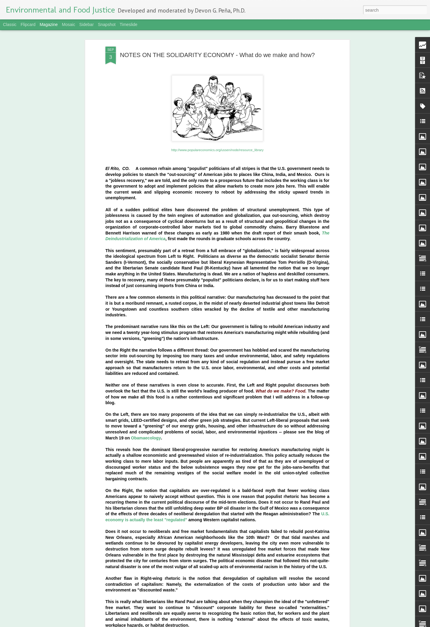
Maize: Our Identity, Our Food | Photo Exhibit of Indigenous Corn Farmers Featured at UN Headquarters (205, 490)
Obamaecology (146, 235)
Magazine (49, 24)
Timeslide (128, 24)
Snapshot (107, 24)
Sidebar (86, 24)
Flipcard (28, 24)
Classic (9, 24)
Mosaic (68, 24)
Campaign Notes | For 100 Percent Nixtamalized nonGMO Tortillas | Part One (206, 419)
